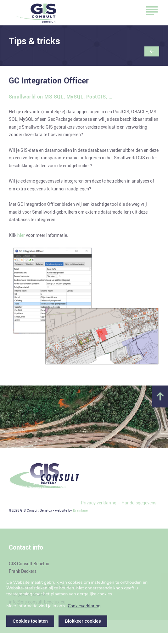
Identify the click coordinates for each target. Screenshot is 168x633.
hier (21, 235)
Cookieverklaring (84, 606)
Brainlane (80, 510)
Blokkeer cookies (83, 621)
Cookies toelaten (30, 621)
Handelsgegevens (138, 503)
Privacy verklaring (98, 503)
